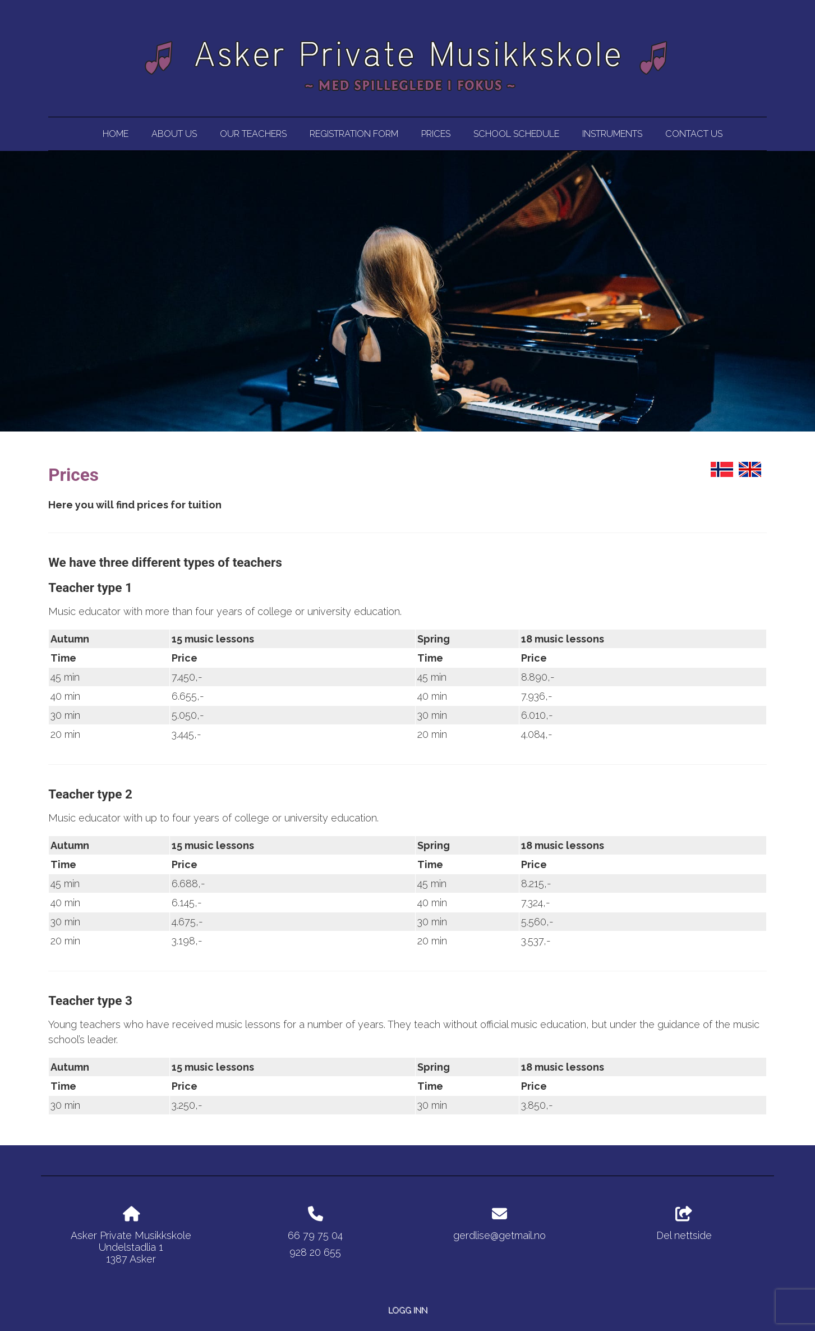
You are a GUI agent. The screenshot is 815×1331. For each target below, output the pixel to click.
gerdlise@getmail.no (499, 1235)
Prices (435, 133)
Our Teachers (253, 133)
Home (115, 133)
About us (174, 133)
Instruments (612, 133)
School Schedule (516, 133)
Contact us (693, 133)
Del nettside (684, 1223)
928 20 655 (315, 1252)
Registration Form (354, 133)
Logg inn (407, 1310)
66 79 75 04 (315, 1235)
